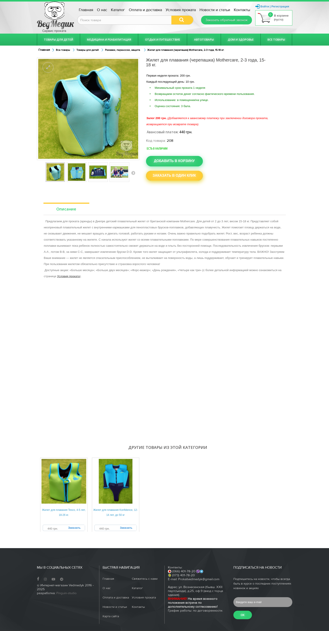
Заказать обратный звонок (226, 20)
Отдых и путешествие (162, 39)
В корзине (273, 18)
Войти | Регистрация (274, 6)
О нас (102, 9)
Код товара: (156, 140)
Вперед (133, 173)
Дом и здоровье (241, 39)
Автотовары (204, 39)
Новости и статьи (215, 9)
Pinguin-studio (66, 593)
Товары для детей (58, 39)
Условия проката (181, 9)
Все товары (276, 39)
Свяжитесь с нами (145, 579)
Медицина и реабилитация (109, 39)
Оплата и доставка (145, 9)
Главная (86, 9)
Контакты (242, 9)
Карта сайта (111, 616)
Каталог (118, 9)
